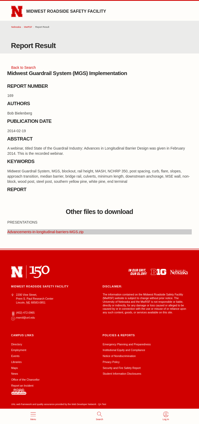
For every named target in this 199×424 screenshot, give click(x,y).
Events (15, 356)
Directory (16, 344)
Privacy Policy (111, 362)
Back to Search (23, 67)
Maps (14, 367)
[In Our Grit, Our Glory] (137, 272)
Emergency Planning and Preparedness (127, 344)
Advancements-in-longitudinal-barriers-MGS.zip (45, 232)
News (14, 373)
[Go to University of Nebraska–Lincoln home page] (17, 11)
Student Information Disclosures (122, 373)
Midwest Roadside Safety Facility (66, 11)
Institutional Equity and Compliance (124, 350)
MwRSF (28, 27)
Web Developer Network (84, 404)
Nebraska (16, 27)
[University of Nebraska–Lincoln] (17, 272)
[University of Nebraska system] (179, 272)
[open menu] (33, 416)
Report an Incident (22, 389)
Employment (18, 350)
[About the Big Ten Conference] (158, 272)
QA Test (102, 404)
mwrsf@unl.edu (23, 318)
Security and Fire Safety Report (121, 367)
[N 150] (39, 271)
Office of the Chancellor (25, 379)
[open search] (99, 416)
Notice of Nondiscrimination (119, 356)
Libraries (16, 362)
